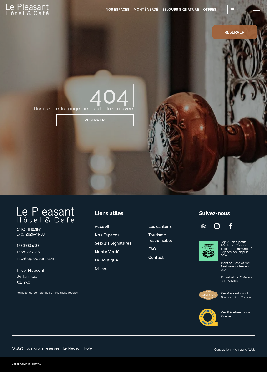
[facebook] (230, 226)
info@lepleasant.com (36, 258)
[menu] (256, 9)
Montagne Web (244, 349)
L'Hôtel (225, 277)
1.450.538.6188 (28, 246)
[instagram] (217, 226)
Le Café (241, 277)
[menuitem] (118, 9)
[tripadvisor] (203, 226)
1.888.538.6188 (28, 252)
